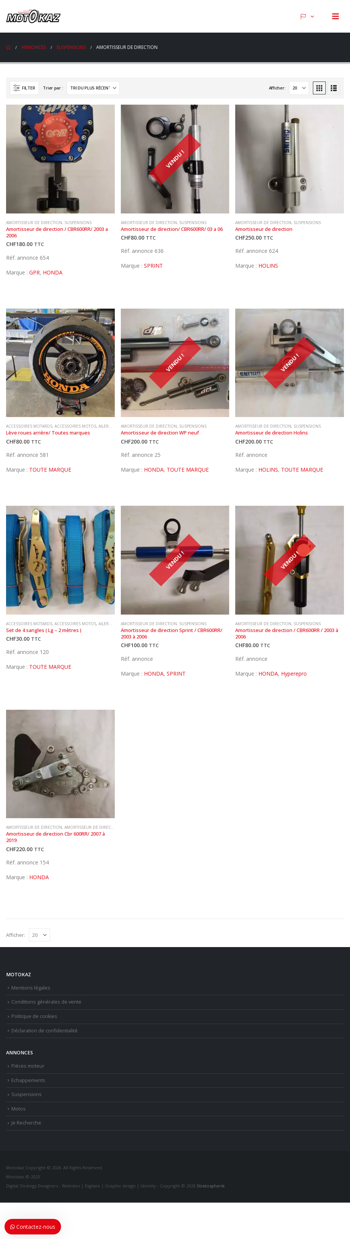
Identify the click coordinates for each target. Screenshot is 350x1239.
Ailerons (107, 426)
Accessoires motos (75, 426)
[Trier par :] (93, 88)
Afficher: (277, 88)
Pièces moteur (27, 1066)
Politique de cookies (34, 1016)
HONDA (52, 272)
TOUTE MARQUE (50, 469)
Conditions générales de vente (46, 1002)
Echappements (28, 1080)
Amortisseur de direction (34, 222)
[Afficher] (299, 88)
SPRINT (153, 265)
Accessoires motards (29, 426)
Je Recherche (26, 1123)
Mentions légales (30, 988)
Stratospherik (211, 1186)
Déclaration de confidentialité (44, 1030)
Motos (18, 1109)
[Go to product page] (60, 159)
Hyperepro (294, 673)
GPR (34, 272)
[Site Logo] (34, 16)
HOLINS (268, 265)
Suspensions (78, 222)
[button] (335, 16)
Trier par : (53, 88)
